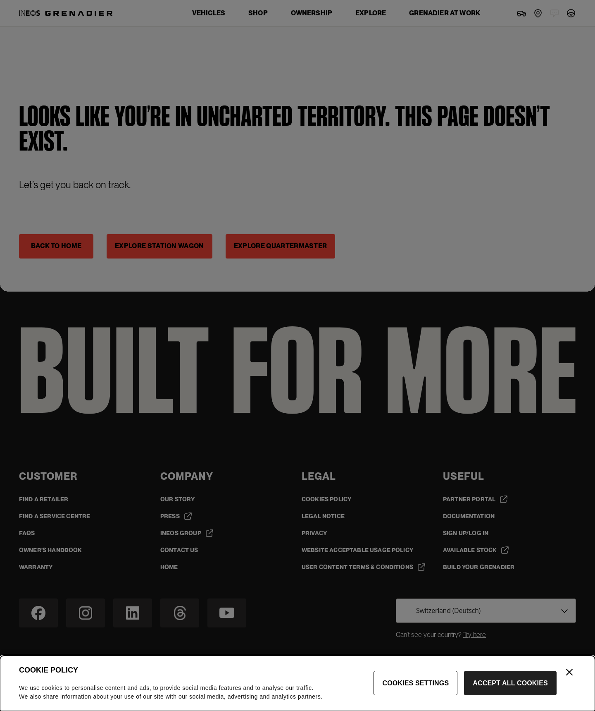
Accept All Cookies (510, 683)
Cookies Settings (415, 683)
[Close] (569, 672)
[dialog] (297, 683)
